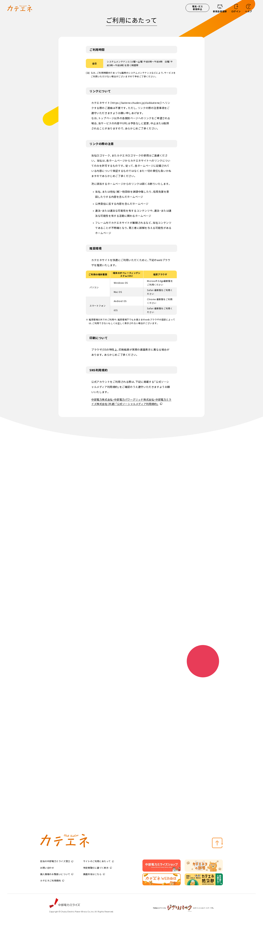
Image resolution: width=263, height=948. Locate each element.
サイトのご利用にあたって (98, 861)
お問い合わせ (47, 867)
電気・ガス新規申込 (197, 8)
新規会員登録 (220, 11)
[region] (131, 292)
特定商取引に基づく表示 (97, 867)
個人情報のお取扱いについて (56, 874)
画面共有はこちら (94, 874)
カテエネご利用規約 (52, 880)
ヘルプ (248, 11)
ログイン (236, 11)
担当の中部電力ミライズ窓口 (56, 861)
